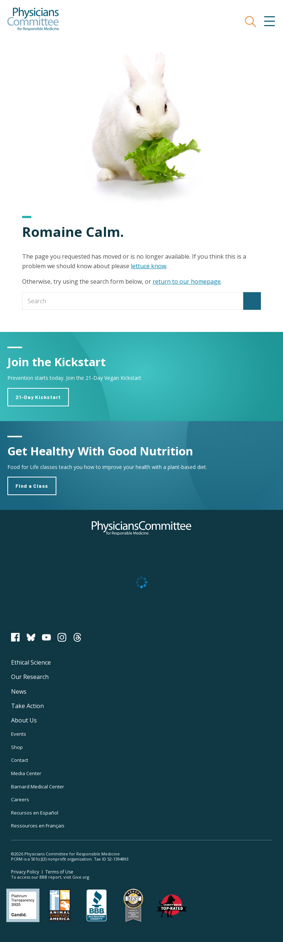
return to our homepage (187, 281)
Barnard (37, 786)
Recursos (34, 812)
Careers (20, 799)
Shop (17, 747)
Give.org (80, 877)
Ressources (37, 825)
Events (18, 734)
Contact (19, 760)
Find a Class (31, 486)
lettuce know (148, 266)
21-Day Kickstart (38, 397)
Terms (59, 872)
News (19, 691)
